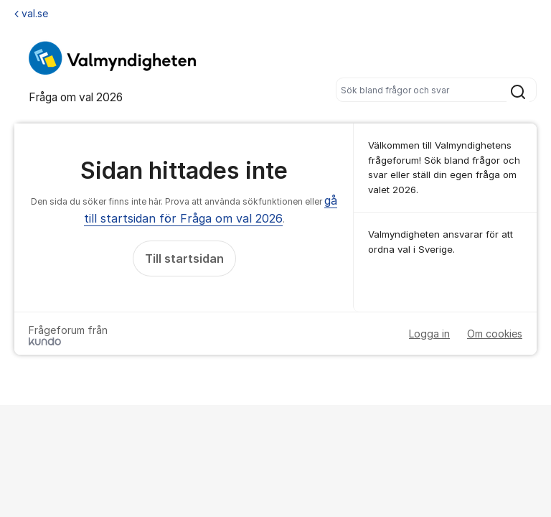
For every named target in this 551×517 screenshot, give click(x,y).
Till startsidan (184, 258)
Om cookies (494, 333)
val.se (31, 13)
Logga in (429, 333)
